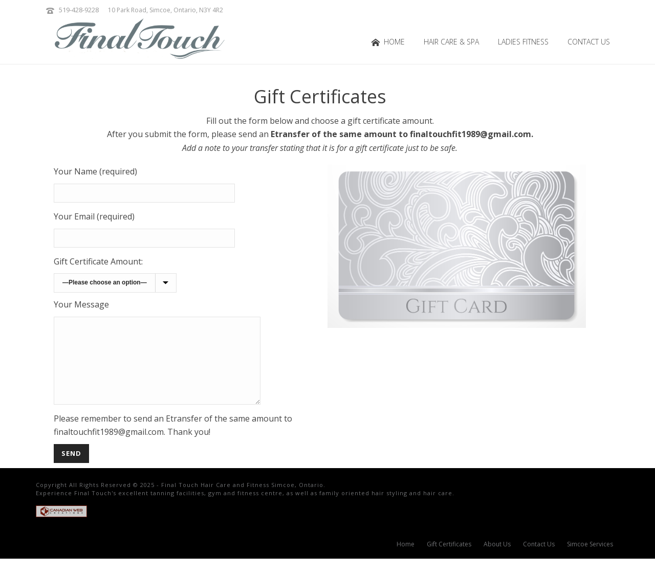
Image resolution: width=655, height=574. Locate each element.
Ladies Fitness (523, 42)
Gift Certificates (449, 560)
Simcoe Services (590, 560)
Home (388, 42)
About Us (497, 560)
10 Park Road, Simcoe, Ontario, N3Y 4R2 (165, 10)
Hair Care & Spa (451, 42)
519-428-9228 (79, 9)
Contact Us (588, 42)
